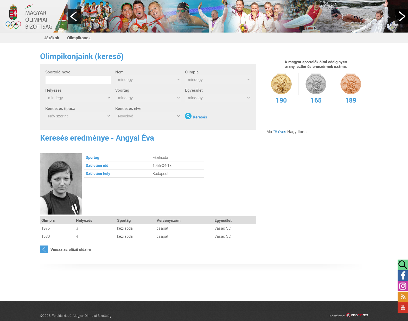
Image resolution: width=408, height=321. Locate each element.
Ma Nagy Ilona (286, 131)
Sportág (122, 90)
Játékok (51, 38)
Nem (119, 71)
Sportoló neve (57, 71)
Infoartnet (357, 316)
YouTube (403, 307)
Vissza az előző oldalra (70, 249)
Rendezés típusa (60, 108)
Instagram (403, 286)
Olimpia (192, 71)
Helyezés (53, 90)
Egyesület (194, 90)
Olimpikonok (79, 38)
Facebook (403, 275)
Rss (403, 297)
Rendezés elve (128, 108)
